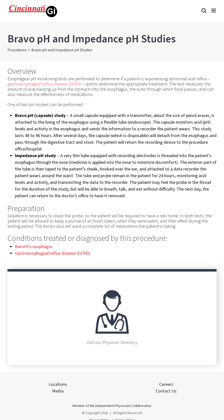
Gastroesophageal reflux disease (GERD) (52, 253)
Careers (166, 384)
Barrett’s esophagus (34, 247)
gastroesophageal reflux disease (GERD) (44, 84)
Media (58, 391)
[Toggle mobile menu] (214, 10)
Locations (58, 384)
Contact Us (166, 391)
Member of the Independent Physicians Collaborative (112, 405)
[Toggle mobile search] (203, 10)
